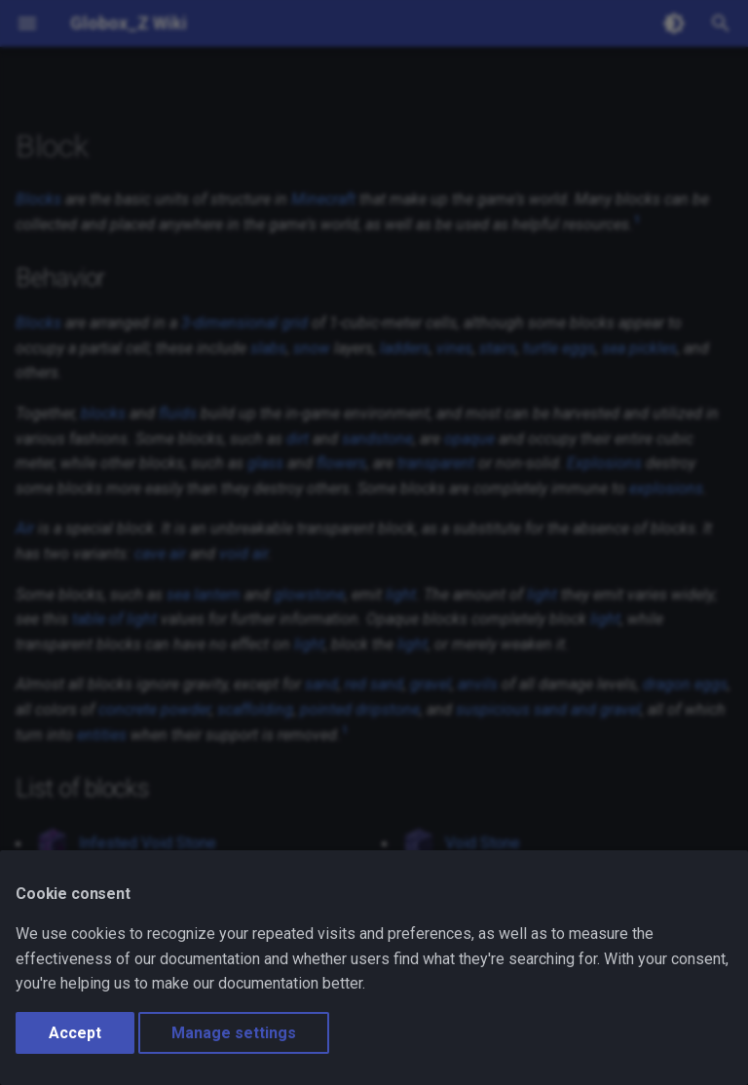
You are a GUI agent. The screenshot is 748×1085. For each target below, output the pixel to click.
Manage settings (233, 1033)
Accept (75, 1033)
